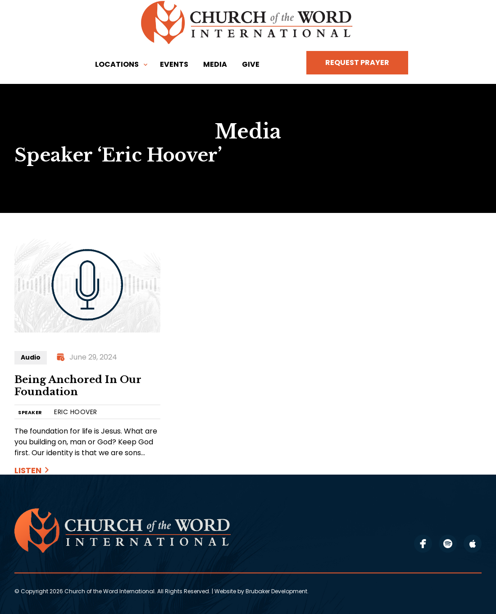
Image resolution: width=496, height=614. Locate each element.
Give (250, 64)
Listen (27, 470)
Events (174, 64)
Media (215, 64)
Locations (117, 64)
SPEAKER (30, 412)
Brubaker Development (276, 591)
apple (473, 544)
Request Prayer (357, 62)
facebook (423, 544)
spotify (448, 544)
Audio (31, 357)
